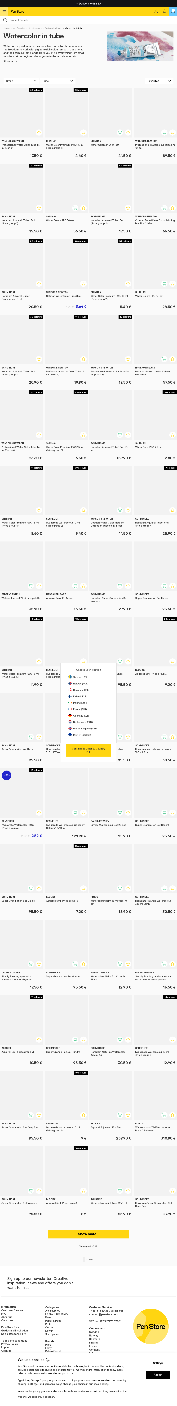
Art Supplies (19, 28)
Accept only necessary (41, 1396)
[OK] (88, 20)
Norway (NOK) (78, 683)
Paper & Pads (53, 1320)
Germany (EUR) (78, 715)
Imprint (5, 1347)
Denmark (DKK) (78, 690)
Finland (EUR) (77, 696)
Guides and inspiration (14, 1330)
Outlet (49, 1327)
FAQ (3, 1313)
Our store (7, 1320)
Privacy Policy (9, 1344)
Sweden (94, 1332)
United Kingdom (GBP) (82, 728)
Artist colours (35, 28)
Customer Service (12, 1310)
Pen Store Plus (10, 1327)
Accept (158, 1374)
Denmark (94, 1339)
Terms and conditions (14, 1340)
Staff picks (51, 1334)
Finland (93, 1342)
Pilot (48, 1344)
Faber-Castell (53, 1351)
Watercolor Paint (53, 28)
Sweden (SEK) (78, 677)
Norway (93, 1335)
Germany (94, 1349)
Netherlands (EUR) (80, 722)
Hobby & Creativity (56, 1314)
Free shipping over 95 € (88, 3)
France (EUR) (77, 709)
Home (7, 28)
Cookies (6, 1350)
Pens (48, 1317)
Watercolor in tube (74, 28)
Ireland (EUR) (77, 702)
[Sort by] (159, 81)
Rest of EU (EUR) (79, 735)
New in (49, 1330)
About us (6, 1317)
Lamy (48, 1348)
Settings (158, 1363)
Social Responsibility (13, 1333)
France (93, 1346)
